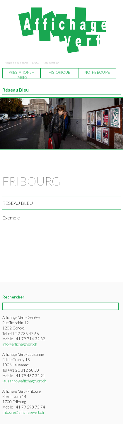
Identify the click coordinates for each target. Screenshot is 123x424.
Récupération (50, 62)
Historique (59, 72)
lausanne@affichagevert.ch (24, 381)
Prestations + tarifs (21, 74)
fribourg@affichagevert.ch (23, 412)
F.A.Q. (35, 62)
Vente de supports (16, 62)
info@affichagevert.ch (19, 344)
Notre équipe (97, 72)
